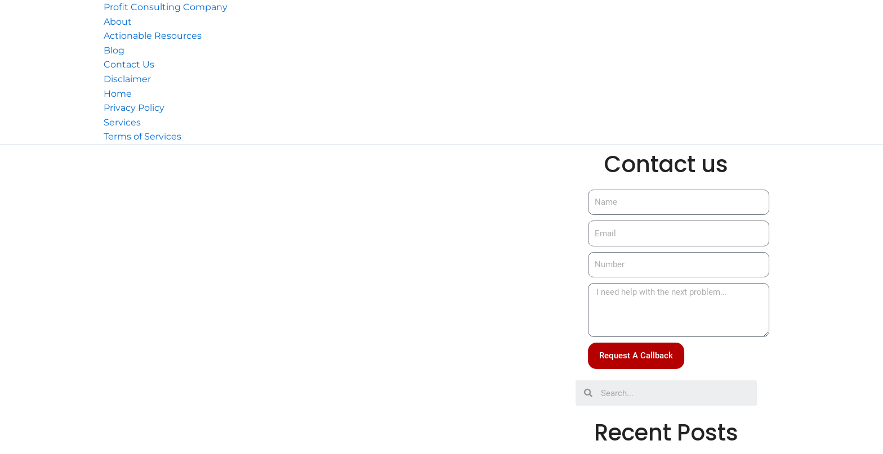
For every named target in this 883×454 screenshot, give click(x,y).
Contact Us (129, 64)
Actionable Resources (153, 35)
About (118, 21)
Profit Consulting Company (166, 7)
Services (122, 122)
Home (118, 93)
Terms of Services (142, 136)
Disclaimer (127, 79)
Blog (114, 50)
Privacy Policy (134, 107)
